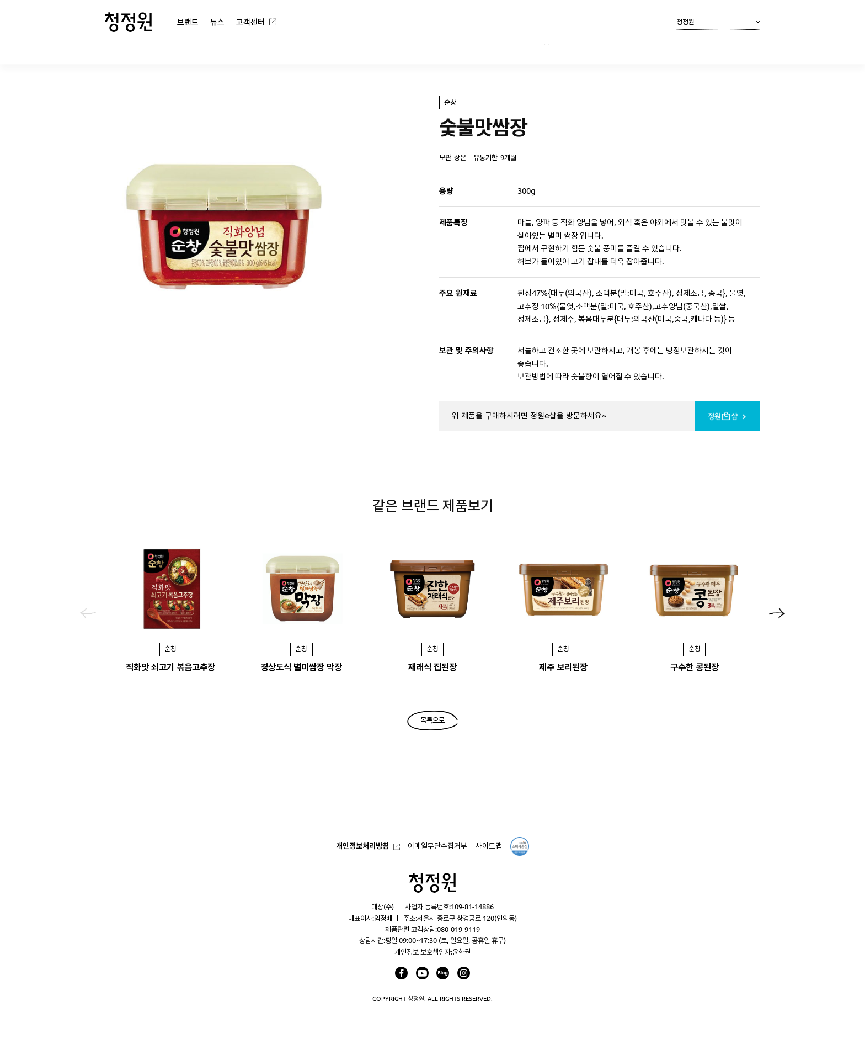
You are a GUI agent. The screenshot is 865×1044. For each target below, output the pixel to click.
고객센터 (250, 22)
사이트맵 (489, 845)
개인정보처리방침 (362, 845)
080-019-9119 (458, 929)
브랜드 (188, 22)
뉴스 (217, 22)
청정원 (718, 24)
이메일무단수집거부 (437, 845)
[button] (777, 613)
